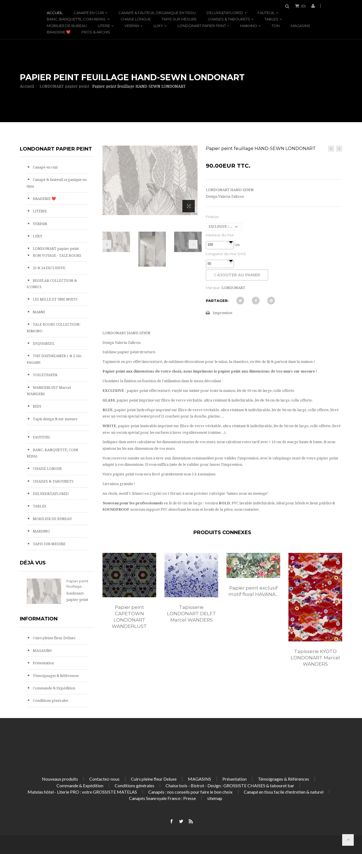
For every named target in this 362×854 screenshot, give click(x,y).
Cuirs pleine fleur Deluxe (53, 638)
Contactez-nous (104, 778)
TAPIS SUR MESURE (179, 19)
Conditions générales (50, 700)
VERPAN (132, 25)
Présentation (43, 663)
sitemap (214, 798)
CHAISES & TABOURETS (229, 19)
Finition (212, 217)
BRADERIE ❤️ (59, 32)
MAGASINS (300, 25)
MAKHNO (248, 25)
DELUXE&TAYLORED (225, 12)
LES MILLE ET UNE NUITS (54, 299)
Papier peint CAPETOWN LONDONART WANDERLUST (129, 616)
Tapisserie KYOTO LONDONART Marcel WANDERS (315, 658)
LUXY (158, 25)
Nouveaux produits (60, 778)
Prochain (193, 244)
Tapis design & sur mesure (54, 419)
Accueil (55, 12)
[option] (129, 597)
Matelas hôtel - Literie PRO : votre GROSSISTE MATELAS (82, 791)
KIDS (36, 406)
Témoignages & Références (55, 676)
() (303, 6)
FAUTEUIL (266, 12)
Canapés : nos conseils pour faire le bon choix (190, 791)
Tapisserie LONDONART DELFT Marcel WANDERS (191, 613)
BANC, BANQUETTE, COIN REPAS (76, 19)
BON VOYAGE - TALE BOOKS (56, 255)
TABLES (271, 19)
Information (39, 619)
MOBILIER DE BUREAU (67, 25)
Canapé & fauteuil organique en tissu (157, 12)
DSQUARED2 (43, 343)
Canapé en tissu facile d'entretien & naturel (283, 791)
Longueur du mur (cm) (225, 253)
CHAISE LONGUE (136, 19)
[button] (231, 242)
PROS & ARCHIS (96, 32)
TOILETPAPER (44, 375)
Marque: (213, 287)
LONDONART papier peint (201, 25)
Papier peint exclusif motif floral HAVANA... (253, 591)
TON (276, 25)
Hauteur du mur (220, 235)
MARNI (38, 312)
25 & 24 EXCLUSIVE (48, 268)
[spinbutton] (220, 245)
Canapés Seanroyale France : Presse (162, 798)
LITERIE (104, 25)
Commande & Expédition (53, 688)
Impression (222, 313)
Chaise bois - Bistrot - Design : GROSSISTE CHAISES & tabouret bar (230, 785)
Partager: (217, 300)
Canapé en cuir (89, 12)
